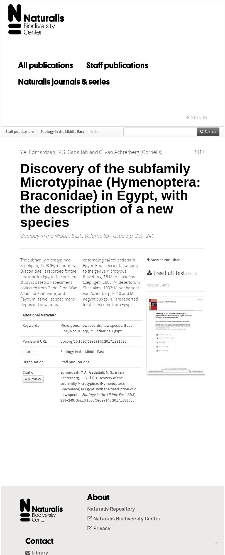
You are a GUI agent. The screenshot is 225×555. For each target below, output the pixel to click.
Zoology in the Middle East (62, 131)
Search (208, 131)
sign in (196, 118)
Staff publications (117, 64)
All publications (45, 64)
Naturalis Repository (111, 509)
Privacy (99, 528)
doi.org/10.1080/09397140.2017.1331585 (93, 341)
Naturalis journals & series (64, 80)
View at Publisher (163, 260)
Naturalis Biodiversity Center (123, 519)
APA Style (33, 379)
